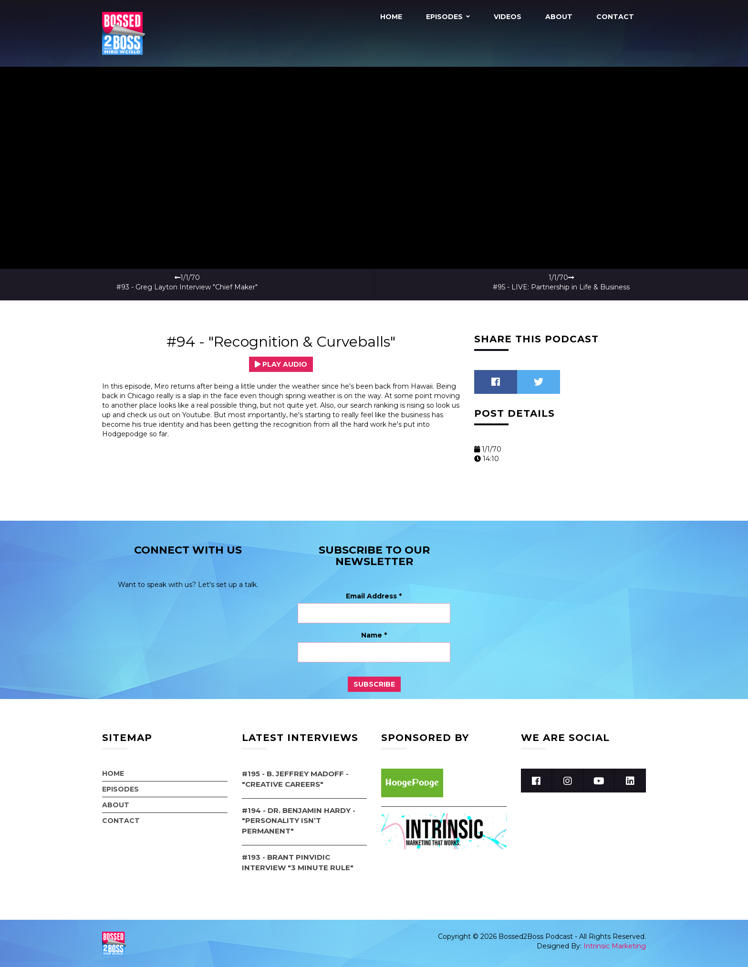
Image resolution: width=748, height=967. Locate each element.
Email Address (374, 596)
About (558, 16)
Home (391, 16)
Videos (507, 16)
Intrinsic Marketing (614, 945)
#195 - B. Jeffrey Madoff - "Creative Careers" (295, 778)
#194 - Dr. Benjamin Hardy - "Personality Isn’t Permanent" (298, 820)
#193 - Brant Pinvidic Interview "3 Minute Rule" (297, 862)
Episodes (444, 16)
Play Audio (281, 364)
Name (374, 635)
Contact (615, 16)
